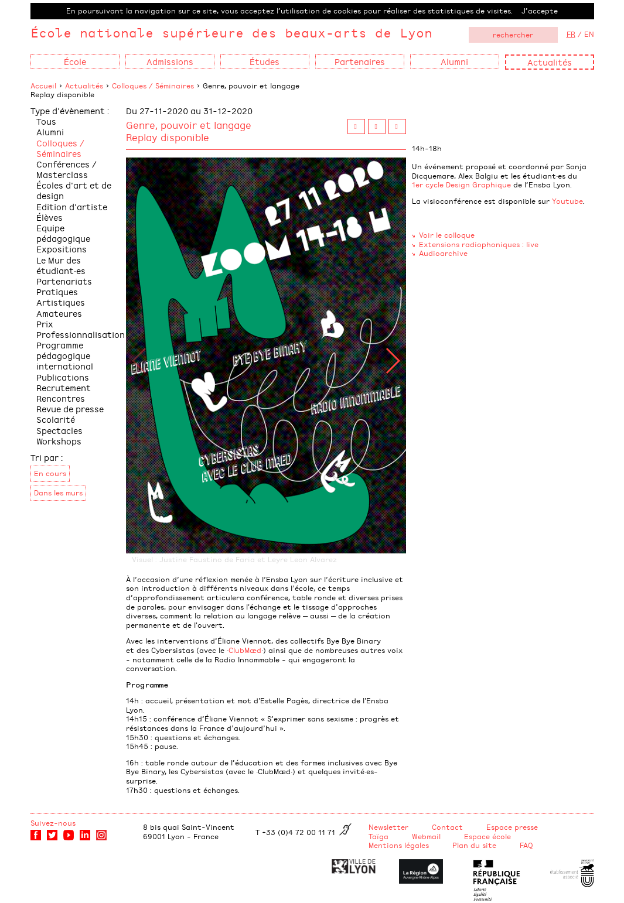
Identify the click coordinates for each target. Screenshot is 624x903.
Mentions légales (399, 845)
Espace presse (512, 827)
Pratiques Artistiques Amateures (60, 302)
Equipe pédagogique (63, 232)
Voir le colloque (447, 235)
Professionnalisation (80, 334)
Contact (447, 827)
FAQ (526, 845)
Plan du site (474, 845)
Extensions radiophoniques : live (478, 244)
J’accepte (539, 10)
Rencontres (60, 398)
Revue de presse (70, 408)
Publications (62, 377)
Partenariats (64, 281)
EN (589, 34)
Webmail (426, 836)
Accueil (43, 85)
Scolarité (55, 419)
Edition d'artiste (71, 206)
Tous (46, 121)
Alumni (50, 131)
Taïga (378, 836)
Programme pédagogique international (64, 355)
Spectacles (59, 430)
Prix (44, 323)
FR (571, 34)
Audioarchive (443, 253)
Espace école (487, 836)
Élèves (49, 217)
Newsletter (388, 827)
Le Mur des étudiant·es (61, 265)
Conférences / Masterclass (66, 169)
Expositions (61, 248)
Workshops (58, 441)
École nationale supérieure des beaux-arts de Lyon (231, 32)
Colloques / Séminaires (153, 85)
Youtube (567, 201)
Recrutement (63, 387)
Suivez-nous (53, 823)
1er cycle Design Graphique (461, 184)
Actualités (549, 62)
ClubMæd (245, 650)
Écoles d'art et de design (73, 190)
